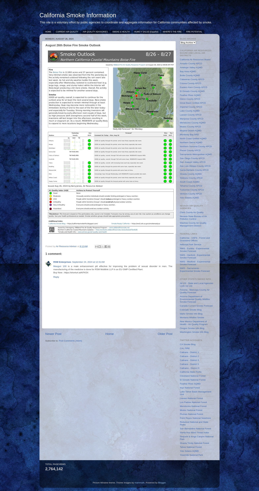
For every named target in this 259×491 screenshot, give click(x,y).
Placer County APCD (190, 150)
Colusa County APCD (190, 83)
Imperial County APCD (191, 107)
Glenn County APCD (190, 99)
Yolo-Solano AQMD (189, 197)
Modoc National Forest (191, 410)
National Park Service (190, 244)
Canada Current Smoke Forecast (196, 306)
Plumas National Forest (191, 414)
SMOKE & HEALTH (121, 32)
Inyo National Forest (190, 388)
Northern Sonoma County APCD (196, 146)
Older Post (165, 334)
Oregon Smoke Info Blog (192, 328)
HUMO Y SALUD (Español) (146, 32)
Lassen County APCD (191, 115)
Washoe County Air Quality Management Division (193, 224)
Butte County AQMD (190, 75)
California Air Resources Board (195, 59)
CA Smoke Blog (188, 344)
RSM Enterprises (62, 262)
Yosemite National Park (191, 455)
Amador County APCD (191, 63)
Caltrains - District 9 (189, 368)
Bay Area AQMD (188, 71)
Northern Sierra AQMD (191, 142)
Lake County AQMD (190, 111)
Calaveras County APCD (192, 79)
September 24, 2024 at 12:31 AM (88, 262)
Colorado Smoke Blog (191, 310)
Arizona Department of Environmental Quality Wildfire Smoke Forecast (195, 299)
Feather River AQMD (190, 95)
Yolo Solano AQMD (189, 451)
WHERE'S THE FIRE (172, 32)
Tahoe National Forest (191, 447)
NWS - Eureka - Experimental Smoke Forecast (194, 249)
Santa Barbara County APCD (194, 170)
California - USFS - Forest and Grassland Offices (195, 239)
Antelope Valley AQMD (191, 67)
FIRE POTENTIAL (194, 32)
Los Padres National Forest (193, 402)
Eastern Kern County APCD (193, 87)
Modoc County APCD (190, 126)
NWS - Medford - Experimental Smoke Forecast (195, 263)
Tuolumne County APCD (192, 190)
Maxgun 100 (59, 266)
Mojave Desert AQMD (191, 130)
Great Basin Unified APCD (193, 103)
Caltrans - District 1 (189, 352)
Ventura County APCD (191, 194)
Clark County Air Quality (192, 212)
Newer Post (53, 334)
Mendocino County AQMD (193, 122)
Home (109, 334)
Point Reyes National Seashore (195, 418)
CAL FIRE (185, 348)
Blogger (162, 482)
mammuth (140, 482)
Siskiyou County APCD (191, 178)
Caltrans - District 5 (189, 364)
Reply (56, 277)
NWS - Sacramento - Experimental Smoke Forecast (195, 269)
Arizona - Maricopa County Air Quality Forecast (194, 291)
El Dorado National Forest (192, 380)
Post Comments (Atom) (70, 341)
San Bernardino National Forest (195, 428)
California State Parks (191, 372)
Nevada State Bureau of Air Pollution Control (193, 217)
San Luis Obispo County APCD (195, 166)
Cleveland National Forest (192, 376)
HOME (48, 32)
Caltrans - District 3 (189, 360)
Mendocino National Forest (193, 406)
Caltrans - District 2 (189, 356)
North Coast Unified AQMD (193, 138)
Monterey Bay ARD (189, 134)
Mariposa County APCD (192, 119)
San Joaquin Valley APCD (192, 162)
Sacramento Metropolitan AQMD (196, 154)
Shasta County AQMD (191, 174)
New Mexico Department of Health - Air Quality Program (194, 322)
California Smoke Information (77, 15)
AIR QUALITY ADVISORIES (95, 32)
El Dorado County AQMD (192, 91)
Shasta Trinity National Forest (194, 443)
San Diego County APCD (192, 158)
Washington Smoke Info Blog (194, 332)
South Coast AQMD (189, 182)
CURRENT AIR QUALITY (67, 32)
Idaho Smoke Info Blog (191, 313)
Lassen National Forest (191, 398)
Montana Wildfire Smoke (192, 317)
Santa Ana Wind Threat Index (194, 432)
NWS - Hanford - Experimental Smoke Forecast (195, 256)
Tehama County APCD (191, 186)
